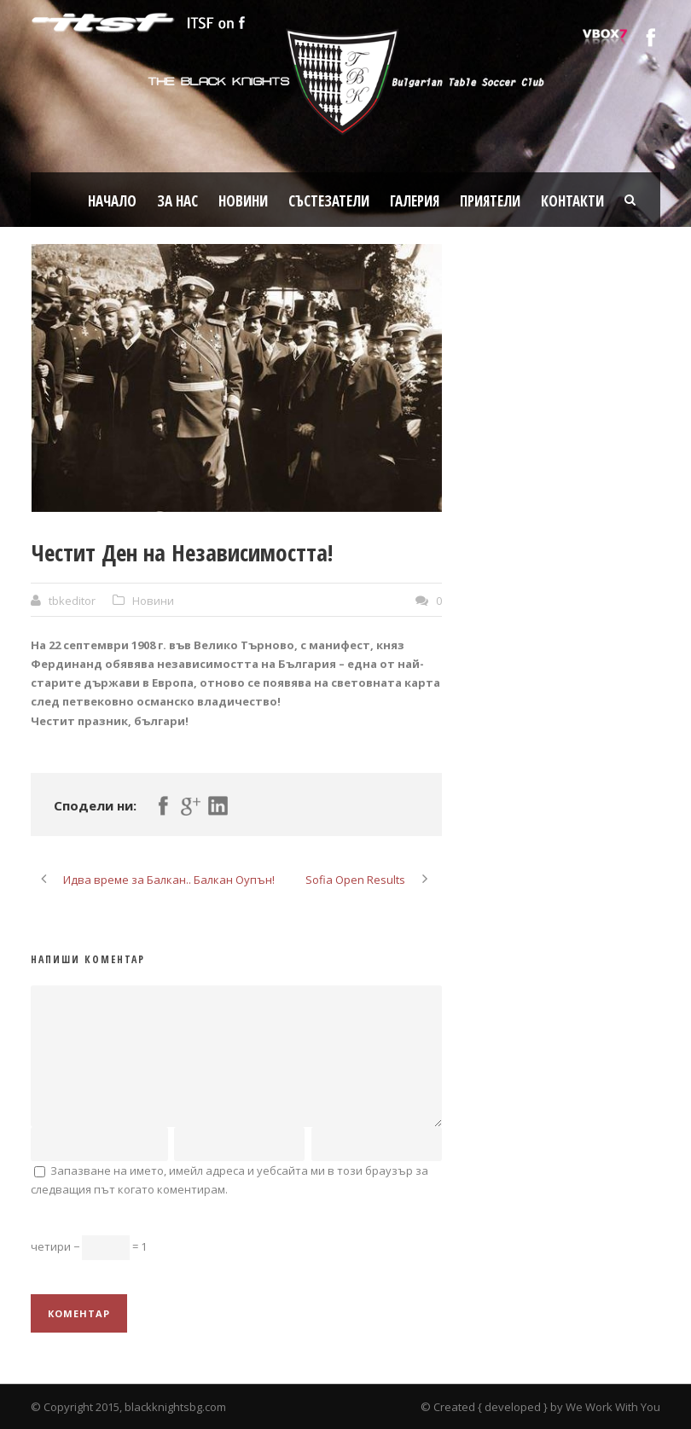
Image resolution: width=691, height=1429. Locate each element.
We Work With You (613, 1406)
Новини (243, 201)
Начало (112, 201)
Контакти (572, 201)
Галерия (414, 201)
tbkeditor (72, 600)
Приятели (490, 201)
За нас (177, 201)
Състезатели (328, 201)
